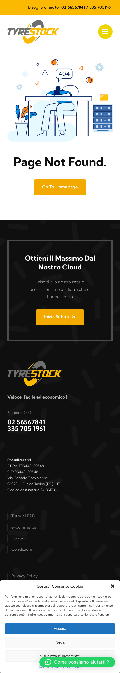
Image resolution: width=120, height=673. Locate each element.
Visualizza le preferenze (60, 656)
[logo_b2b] (33, 22)
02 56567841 (73, 7)
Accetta (60, 629)
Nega (60, 642)
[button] (112, 586)
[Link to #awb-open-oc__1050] (105, 31)
